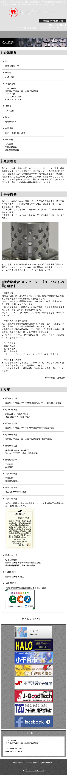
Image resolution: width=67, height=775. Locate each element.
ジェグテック (34, 696)
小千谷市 (34, 658)
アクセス (34, 632)
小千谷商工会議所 (34, 683)
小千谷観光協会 (34, 670)
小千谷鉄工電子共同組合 (34, 709)
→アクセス (10, 94)
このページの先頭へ (33, 619)
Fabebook (34, 721)
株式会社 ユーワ (33, 12)
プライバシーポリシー (34, 770)
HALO (34, 645)
